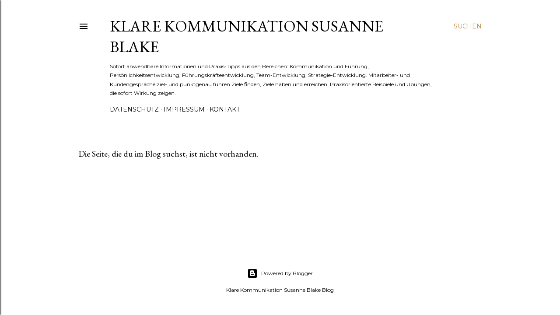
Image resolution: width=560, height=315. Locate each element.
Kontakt (225, 109)
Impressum (184, 109)
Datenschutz (134, 109)
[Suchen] (468, 26)
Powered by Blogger (280, 273)
